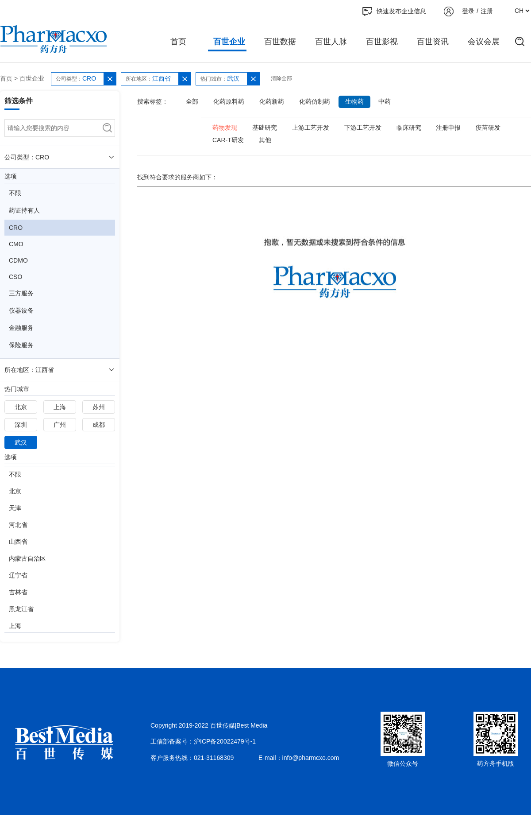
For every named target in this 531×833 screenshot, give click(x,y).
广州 (60, 424)
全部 (192, 101)
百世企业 (229, 41)
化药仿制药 (314, 101)
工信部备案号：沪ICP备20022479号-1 (203, 741)
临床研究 (408, 127)
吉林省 (18, 592)
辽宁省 (18, 575)
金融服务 (21, 327)
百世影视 (382, 41)
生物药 (354, 101)
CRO (16, 227)
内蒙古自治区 (27, 558)
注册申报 (448, 127)
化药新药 (271, 101)
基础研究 (264, 127)
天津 (15, 507)
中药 (384, 101)
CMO (16, 244)
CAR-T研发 (228, 139)
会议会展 (484, 41)
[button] (110, 79)
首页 (178, 41)
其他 (265, 139)
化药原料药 (228, 101)
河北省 (18, 524)
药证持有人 (24, 210)
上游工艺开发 (310, 127)
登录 (468, 11)
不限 (15, 193)
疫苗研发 (488, 127)
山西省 (18, 541)
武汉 (21, 442)
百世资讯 (433, 41)
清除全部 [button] (281, 78)
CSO (15, 276)
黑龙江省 (21, 608)
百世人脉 (331, 41)
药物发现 (224, 127)
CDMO (18, 260)
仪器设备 (21, 310)
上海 (60, 407)
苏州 (98, 407)
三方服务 (21, 293)
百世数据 (280, 41)
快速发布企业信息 (394, 11)
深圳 (21, 424)
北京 (21, 407)
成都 (98, 424)
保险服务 (21, 345)
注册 (487, 11)
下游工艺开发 (362, 127)
